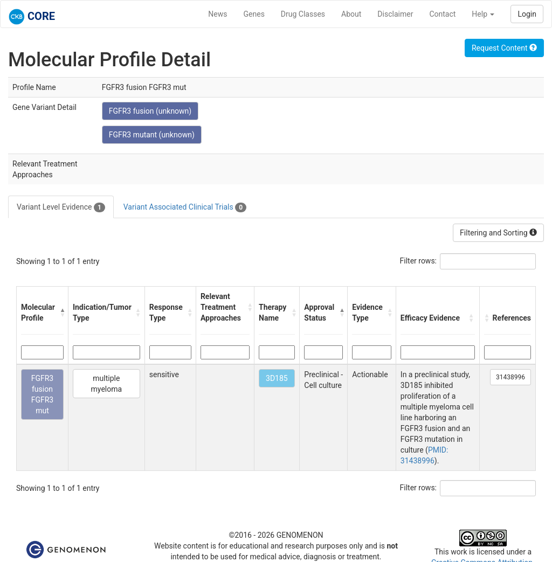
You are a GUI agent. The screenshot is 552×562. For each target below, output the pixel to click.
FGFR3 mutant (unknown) (152, 134)
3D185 (277, 378)
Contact (442, 14)
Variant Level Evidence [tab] (61, 207)
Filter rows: (418, 260)
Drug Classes (303, 14)
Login (527, 14)
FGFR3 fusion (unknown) (150, 111)
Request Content (504, 48)
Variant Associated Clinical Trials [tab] (184, 207)
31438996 (510, 377)
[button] (61, 312)
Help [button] (483, 14)
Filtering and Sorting (498, 232)
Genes (254, 14)
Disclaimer (395, 14)
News (217, 14)
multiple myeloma (106, 383)
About (351, 14)
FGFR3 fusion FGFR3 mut (42, 394)
